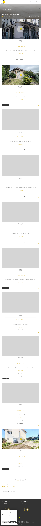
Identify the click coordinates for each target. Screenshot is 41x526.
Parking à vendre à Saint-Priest (8, 489)
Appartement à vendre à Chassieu (9, 494)
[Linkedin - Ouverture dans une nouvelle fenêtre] (8, 509)
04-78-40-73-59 (4, 503)
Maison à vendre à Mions (7, 492)
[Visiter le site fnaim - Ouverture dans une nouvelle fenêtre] (3, 518)
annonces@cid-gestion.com (25, 504)
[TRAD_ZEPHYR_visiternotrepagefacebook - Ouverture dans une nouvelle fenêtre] (3, 509)
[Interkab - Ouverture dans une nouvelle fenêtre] (16, 518)
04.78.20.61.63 (23, 503)
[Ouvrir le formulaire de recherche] (33, 2)
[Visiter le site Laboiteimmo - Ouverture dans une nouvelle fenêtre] (20, 523)
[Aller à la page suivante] (25, 479)
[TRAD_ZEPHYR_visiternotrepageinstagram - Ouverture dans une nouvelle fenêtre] (5, 509)
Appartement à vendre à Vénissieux (9, 491)
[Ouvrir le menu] (39, 2)
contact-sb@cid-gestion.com (6, 504)
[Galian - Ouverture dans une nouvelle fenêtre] (8, 518)
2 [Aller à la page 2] (20, 479)
